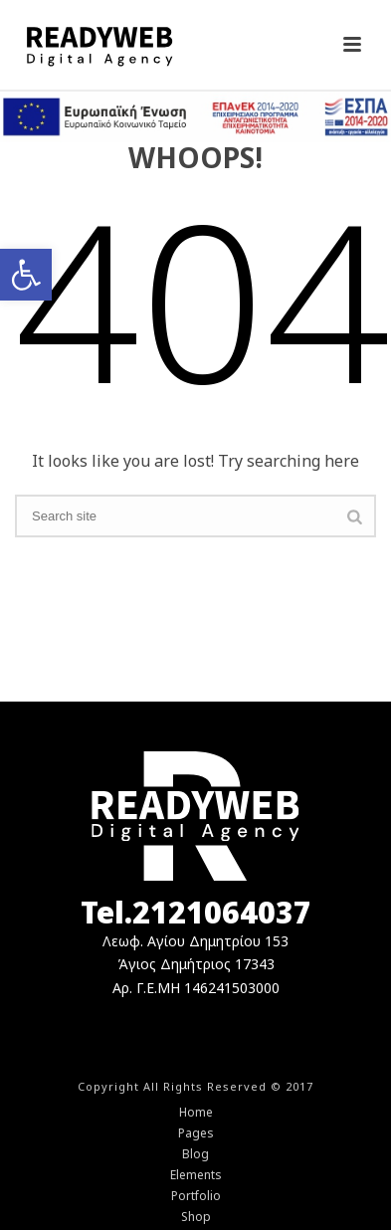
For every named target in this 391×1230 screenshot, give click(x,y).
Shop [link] (196, 1217)
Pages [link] (196, 1133)
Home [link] (196, 1113)
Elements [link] (196, 1175)
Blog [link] (195, 1154)
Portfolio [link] (196, 1196)
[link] (26, 275)
